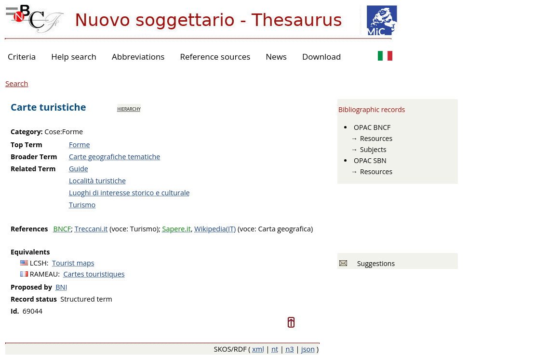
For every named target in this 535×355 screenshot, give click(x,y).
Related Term (33, 168)
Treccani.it (91, 228)
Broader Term (34, 156)
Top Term (26, 144)
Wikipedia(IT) (215, 228)
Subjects (373, 149)
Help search (73, 56)
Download (321, 56)
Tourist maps (73, 262)
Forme (79, 144)
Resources (376, 138)
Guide (78, 168)
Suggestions (374, 263)
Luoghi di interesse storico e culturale (129, 192)
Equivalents (30, 251)
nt (274, 349)
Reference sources (215, 56)
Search (16, 83)
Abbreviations (138, 56)
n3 (290, 349)
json (308, 349)
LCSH (38, 262)
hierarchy (129, 108)
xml (258, 349)
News (276, 56)
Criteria (22, 56)
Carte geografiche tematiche (114, 156)
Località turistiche (97, 180)
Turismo (82, 204)
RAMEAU (44, 274)
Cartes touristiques (94, 274)
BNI (61, 287)
